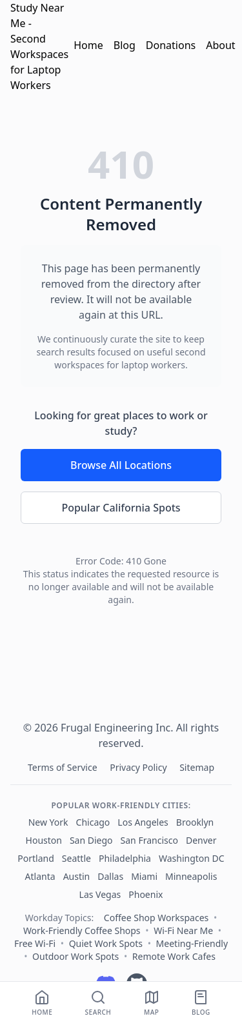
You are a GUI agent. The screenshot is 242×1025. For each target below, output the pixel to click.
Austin (76, 876)
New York (48, 822)
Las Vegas (100, 894)
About (220, 45)
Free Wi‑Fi (34, 943)
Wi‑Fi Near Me (183, 930)
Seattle (76, 858)
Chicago (93, 822)
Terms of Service (63, 767)
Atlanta (40, 876)
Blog (125, 45)
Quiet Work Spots (106, 943)
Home (88, 45)
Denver (201, 840)
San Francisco (149, 840)
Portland (35, 858)
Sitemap (196, 767)
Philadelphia (125, 858)
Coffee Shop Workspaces (156, 917)
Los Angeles (142, 822)
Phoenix (145, 894)
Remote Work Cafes (174, 956)
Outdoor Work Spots (75, 956)
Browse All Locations (121, 465)
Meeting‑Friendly (192, 943)
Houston (44, 840)
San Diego (91, 840)
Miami (144, 876)
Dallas (110, 876)
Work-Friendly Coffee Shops (82, 930)
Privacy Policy (139, 767)
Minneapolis (191, 876)
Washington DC (192, 858)
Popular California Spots (120, 508)
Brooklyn (195, 822)
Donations (171, 45)
